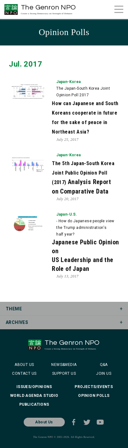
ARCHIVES (17, 322)
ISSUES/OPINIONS (34, 387)
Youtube (100, 422)
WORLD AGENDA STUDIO (34, 395)
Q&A (104, 364)
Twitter (86, 422)
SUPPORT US (64, 373)
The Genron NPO (48, 9)
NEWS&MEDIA (63, 364)
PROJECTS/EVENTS (94, 387)
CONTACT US (24, 373)
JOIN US (103, 373)
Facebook (73, 422)
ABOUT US (24, 364)
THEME (14, 308)
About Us (44, 422)
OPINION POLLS (93, 395)
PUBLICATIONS (34, 404)
